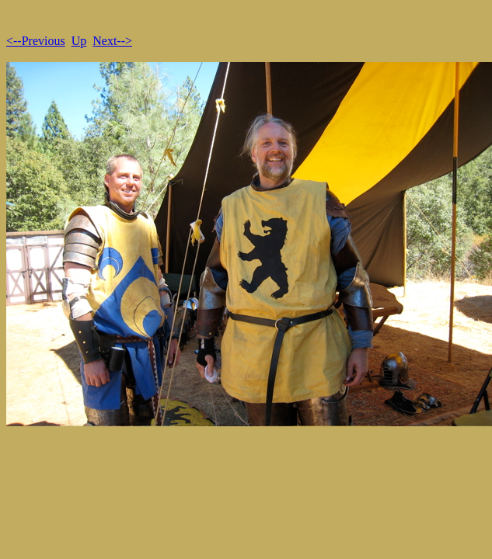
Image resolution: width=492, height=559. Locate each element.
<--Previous (35, 40)
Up (79, 40)
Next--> (112, 40)
